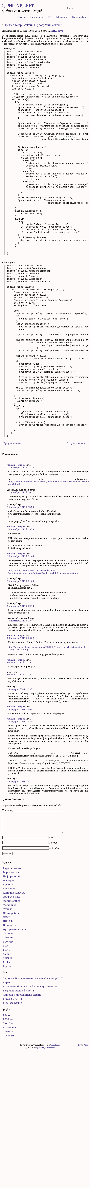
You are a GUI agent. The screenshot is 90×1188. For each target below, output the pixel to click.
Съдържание (36, 17)
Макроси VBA (11, 896)
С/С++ (8, 933)
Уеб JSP (8, 941)
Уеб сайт (54, 848)
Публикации (61, 17)
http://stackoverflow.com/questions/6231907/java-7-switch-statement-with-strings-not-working (47, 648)
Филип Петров (16, 464)
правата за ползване (45, 1047)
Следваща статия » (77, 443)
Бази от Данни (12, 868)
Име (51, 837)
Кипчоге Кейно (12, 1002)
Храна (7, 966)
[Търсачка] (75, 8)
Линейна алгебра (14, 892)
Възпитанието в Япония (19, 990)
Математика (11, 900)
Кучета (8, 884)
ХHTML (7, 962)
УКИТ (6, 949)
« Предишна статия (12, 443)
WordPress (55, 1045)
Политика (9, 925)
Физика (7, 957)
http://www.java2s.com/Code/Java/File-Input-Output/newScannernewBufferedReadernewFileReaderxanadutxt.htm (43, 572)
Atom (86, 1045)
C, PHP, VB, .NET (18, 5)
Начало (21, 17)
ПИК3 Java (56, 30)
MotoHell (8, 1023)
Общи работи (12, 913)
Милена (8, 1031)
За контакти (79, 17)
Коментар (7, 810)
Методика (9, 905)
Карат (7, 982)
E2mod (7, 1015)
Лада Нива (9, 888)
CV (49, 17)
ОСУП (7, 917)
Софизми (9, 1035)
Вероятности (12, 872)
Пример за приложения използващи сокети (33, 25)
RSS (80, 1045)
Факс (6, 953)
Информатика (12, 876)
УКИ (5, 945)
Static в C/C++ (13, 998)
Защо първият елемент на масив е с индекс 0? (33, 978)
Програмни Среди (14, 929)
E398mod (8, 1019)
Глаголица (9, 1027)
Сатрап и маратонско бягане (22, 994)
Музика (7, 908)
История (8, 880)
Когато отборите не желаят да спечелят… (32, 986)
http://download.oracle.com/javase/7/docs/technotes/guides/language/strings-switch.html (49, 483)
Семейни (8, 937)
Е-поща (53, 842)
